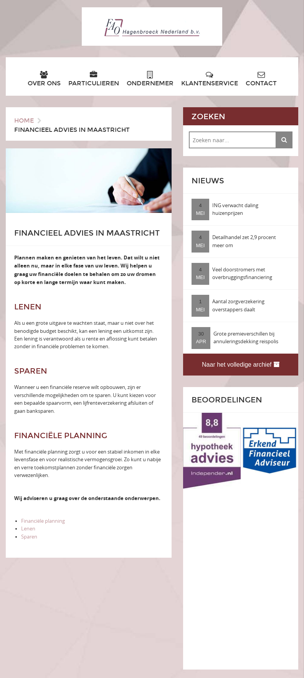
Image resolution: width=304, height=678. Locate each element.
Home (24, 120)
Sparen (29, 536)
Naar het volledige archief (240, 364)
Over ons (44, 79)
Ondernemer (150, 79)
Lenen (28, 528)
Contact (261, 79)
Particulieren (93, 79)
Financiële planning (43, 521)
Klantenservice (209, 79)
